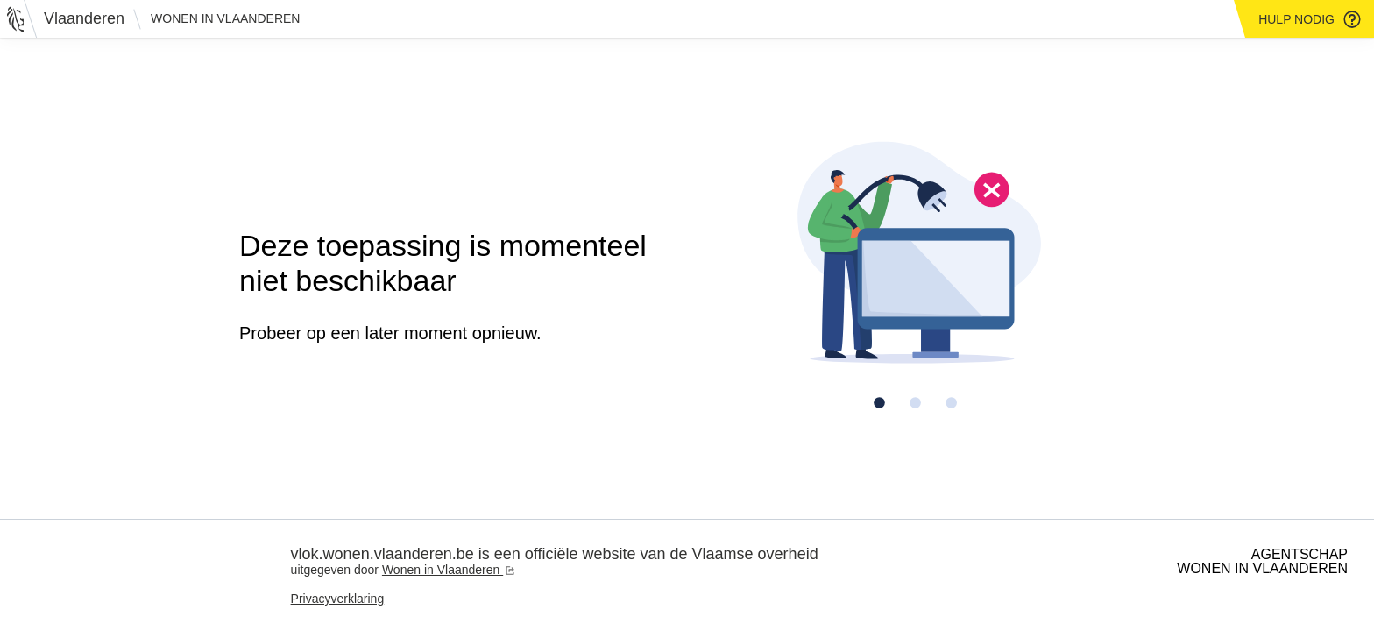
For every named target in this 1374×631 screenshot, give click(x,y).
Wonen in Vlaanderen (225, 18)
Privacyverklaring (338, 598)
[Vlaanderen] (71, 19)
